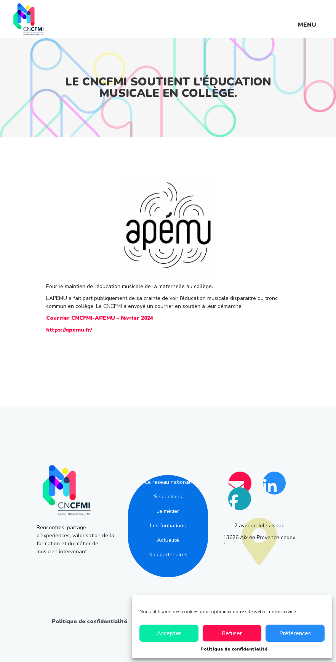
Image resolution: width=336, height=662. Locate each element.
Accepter (169, 633)
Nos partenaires (168, 554)
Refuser (232, 633)
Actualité (168, 540)
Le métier (168, 511)
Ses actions (168, 496)
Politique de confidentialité (234, 649)
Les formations (168, 525)
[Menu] (307, 19)
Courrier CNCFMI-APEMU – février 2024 (99, 318)
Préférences (295, 633)
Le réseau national (167, 482)
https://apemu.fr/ (69, 329)
